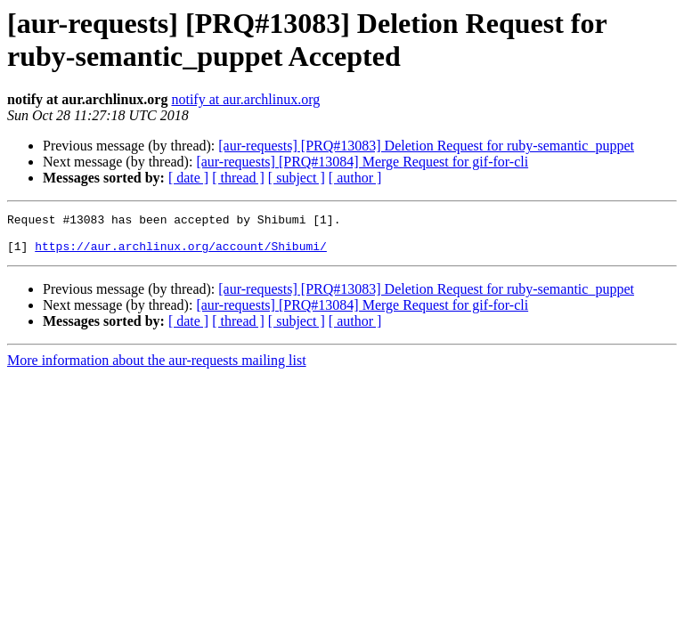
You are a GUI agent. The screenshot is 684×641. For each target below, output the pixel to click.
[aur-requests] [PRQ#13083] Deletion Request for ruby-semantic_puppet (426, 145)
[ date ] (188, 177)
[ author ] (355, 177)
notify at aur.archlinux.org (245, 99)
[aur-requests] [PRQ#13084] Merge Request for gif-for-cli (362, 161)
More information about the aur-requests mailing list (156, 368)
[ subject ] (296, 177)
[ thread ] (238, 177)
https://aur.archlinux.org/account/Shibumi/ (181, 254)
